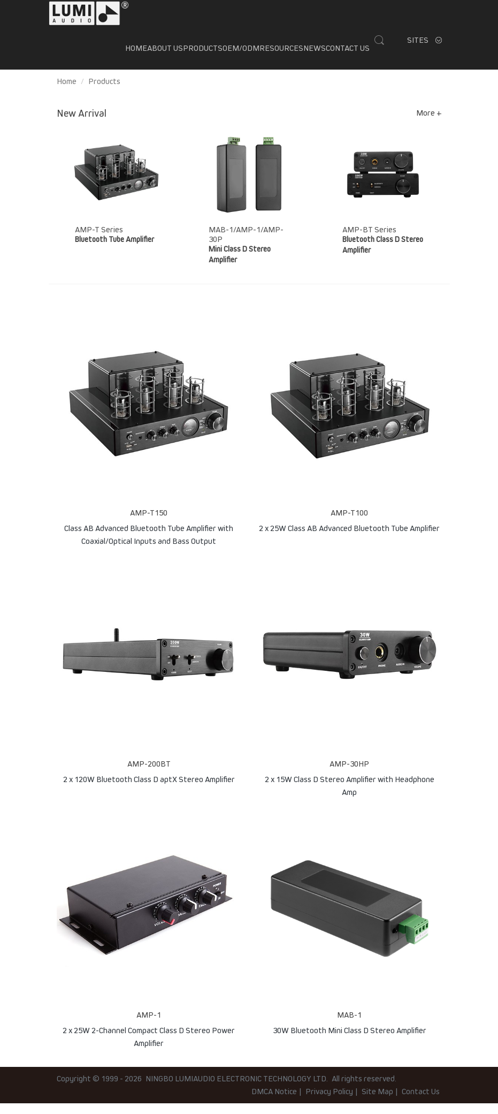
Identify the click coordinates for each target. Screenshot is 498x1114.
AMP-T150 (148, 523)
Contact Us (348, 53)
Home (136, 53)
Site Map (377, 1102)
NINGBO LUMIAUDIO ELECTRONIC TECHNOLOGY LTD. (236, 1089)
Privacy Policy (329, 1102)
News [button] (314, 53)
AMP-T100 (349, 523)
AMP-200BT (149, 774)
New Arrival (81, 124)
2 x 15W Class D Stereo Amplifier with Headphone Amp (349, 795)
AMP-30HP (349, 774)
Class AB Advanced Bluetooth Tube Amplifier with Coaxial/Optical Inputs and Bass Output (148, 544)
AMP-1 (148, 1025)
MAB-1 (349, 1025)
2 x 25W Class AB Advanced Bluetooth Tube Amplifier (349, 539)
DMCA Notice (274, 1102)
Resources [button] (281, 53)
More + (429, 123)
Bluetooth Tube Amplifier (114, 250)
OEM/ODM (241, 53)
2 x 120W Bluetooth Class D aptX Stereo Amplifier (149, 790)
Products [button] (203, 53)
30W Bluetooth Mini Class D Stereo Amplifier (349, 1041)
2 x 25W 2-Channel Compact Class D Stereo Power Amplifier (149, 1046)
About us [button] (165, 53)
